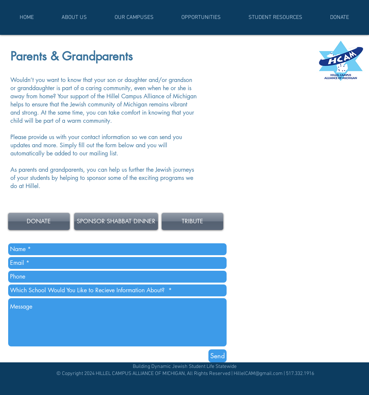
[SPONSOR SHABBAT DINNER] (116, 221)
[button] (74, 17)
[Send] (217, 355)
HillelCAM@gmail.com (258, 374)
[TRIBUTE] (192, 221)
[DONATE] (39, 221)
